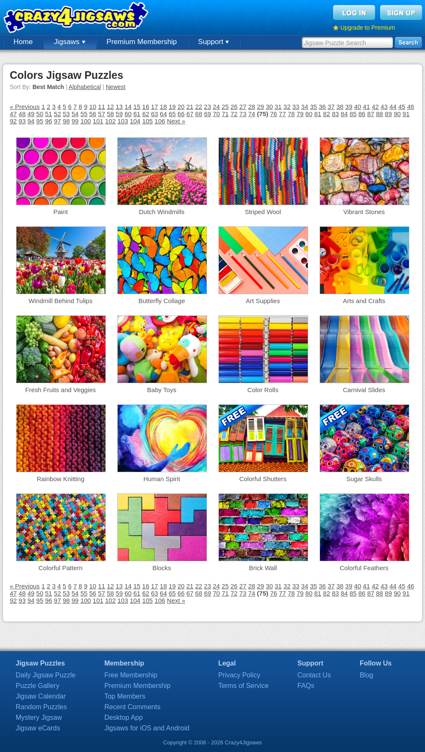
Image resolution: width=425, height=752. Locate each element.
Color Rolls (262, 389)
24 (216, 106)
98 (66, 121)
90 (397, 113)
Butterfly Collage (161, 300)
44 (393, 106)
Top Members (124, 696)
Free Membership (130, 675)
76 (273, 113)
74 (251, 113)
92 (13, 121)
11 (101, 106)
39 (349, 106)
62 (145, 113)
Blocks (161, 567)
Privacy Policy (239, 675)
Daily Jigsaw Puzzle (45, 675)
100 (85, 121)
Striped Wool (263, 211)
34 (304, 106)
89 (388, 113)
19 (172, 106)
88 (379, 113)
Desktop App (123, 717)
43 (384, 106)
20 (181, 106)
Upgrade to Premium (367, 27)
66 (181, 113)
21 (189, 106)
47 (13, 113)
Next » (176, 121)
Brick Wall (263, 567)
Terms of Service (243, 685)
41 (366, 106)
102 (110, 121)
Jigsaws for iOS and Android (146, 728)
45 (402, 106)
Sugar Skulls (364, 478)
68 (198, 113)
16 (145, 106)
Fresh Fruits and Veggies (60, 389)
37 (331, 106)
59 (119, 113)
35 (313, 106)
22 (198, 106)
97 (57, 121)
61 (137, 113)
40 (357, 106)
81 (317, 113)
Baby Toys (162, 389)
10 (93, 106)
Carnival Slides (364, 389)
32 (287, 106)
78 (291, 113)
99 (75, 121)
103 (122, 121)
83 (335, 113)
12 (110, 106)
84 (344, 113)
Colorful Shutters (263, 478)
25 (225, 106)
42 (375, 106)
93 (22, 121)
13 (119, 106)
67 (189, 113)
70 (216, 113)
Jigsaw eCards (38, 728)
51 (48, 113)
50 (40, 113)
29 (260, 106)
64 (163, 113)
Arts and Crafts (364, 300)
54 (75, 113)
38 (340, 106)
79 (300, 113)
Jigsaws (69, 42)
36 (322, 106)
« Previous (25, 106)
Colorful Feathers (363, 567)
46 (410, 106)
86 (362, 113)
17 (154, 106)
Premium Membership (142, 42)
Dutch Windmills (162, 211)
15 (137, 106)
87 (370, 113)
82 (326, 113)
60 (128, 113)
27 (242, 106)
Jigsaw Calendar (41, 696)
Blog (366, 675)
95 (40, 121)
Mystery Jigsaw (39, 717)
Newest (116, 87)
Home (23, 42)
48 (22, 113)
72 (233, 113)
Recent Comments (132, 706)
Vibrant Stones (364, 211)
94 (31, 121)
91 (406, 113)
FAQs (306, 685)
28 (251, 106)
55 (84, 113)
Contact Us (314, 675)
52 (57, 113)
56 (93, 113)
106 (160, 121)
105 (147, 121)
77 (282, 113)
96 (48, 121)
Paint (60, 211)
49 (31, 113)
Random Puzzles (41, 706)
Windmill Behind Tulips (61, 300)
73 (242, 113)
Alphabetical (85, 87)
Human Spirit (162, 478)
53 (66, 113)
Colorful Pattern (61, 567)
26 (233, 106)
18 (163, 106)
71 (225, 113)
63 (154, 113)
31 (278, 106)
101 (98, 121)
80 (308, 113)
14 (128, 106)
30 (269, 106)
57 (101, 113)
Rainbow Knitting (61, 478)
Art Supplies (263, 300)
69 (207, 113)
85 (353, 113)
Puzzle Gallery (37, 685)
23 (207, 106)
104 (135, 121)
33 (295, 106)
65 (172, 113)
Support (213, 42)
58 (110, 113)
